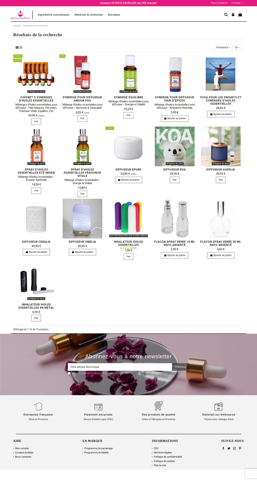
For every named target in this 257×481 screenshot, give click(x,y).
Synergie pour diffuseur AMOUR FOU (82, 99)
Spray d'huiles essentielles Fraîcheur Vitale (82, 173)
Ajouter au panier (175, 118)
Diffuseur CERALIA (36, 241)
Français (237, 3)
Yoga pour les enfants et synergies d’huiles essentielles (221, 100)
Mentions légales (163, 452)
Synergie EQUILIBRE (128, 97)
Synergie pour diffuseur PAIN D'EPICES (174, 99)
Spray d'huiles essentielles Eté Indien (36, 171)
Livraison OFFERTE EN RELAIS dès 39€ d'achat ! (128, 2)
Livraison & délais (24, 452)
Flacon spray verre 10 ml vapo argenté (174, 243)
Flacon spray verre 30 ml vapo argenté (220, 243)
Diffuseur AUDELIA (220, 169)
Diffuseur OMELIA (82, 241)
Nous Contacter (219, 3)
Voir (36, 121)
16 (237, 47)
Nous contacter (23, 456)
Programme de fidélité (96, 452)
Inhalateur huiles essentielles (128, 243)
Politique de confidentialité (168, 456)
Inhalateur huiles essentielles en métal (36, 306)
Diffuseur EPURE (128, 169)
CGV (156, 448)
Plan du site (160, 465)
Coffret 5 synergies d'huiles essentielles (36, 99)
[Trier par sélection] (223, 47)
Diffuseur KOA (174, 169)
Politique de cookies (164, 461)
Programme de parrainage (98, 448)
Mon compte (22, 448)
